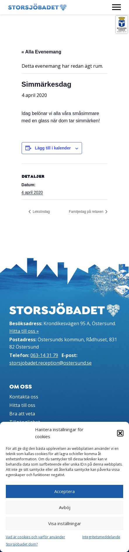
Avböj (64, 507)
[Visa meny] (116, 7)
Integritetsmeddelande (101, 536)
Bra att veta (22, 413)
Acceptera (64, 491)
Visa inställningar (64, 523)
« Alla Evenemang (41, 51)
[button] (120, 433)
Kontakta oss (23, 396)
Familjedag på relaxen (86, 212)
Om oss (20, 387)
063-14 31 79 (44, 355)
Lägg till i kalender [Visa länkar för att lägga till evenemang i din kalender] (53, 148)
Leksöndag (41, 212)
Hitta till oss (22, 405)
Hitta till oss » (24, 331)
